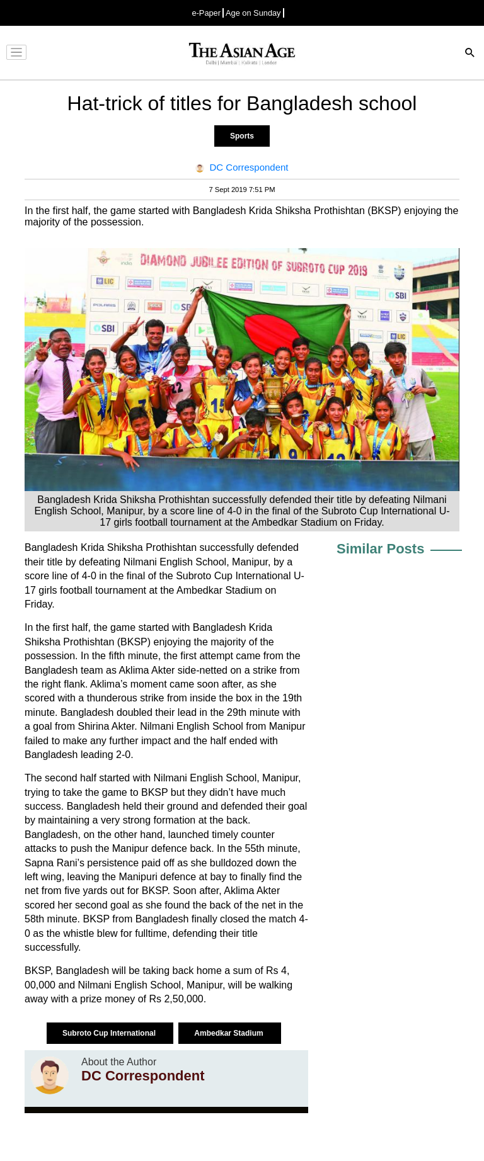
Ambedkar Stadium (229, 1033)
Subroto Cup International (110, 1033)
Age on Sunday (253, 13)
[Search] (470, 54)
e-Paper (206, 13)
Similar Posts (380, 549)
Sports (242, 136)
